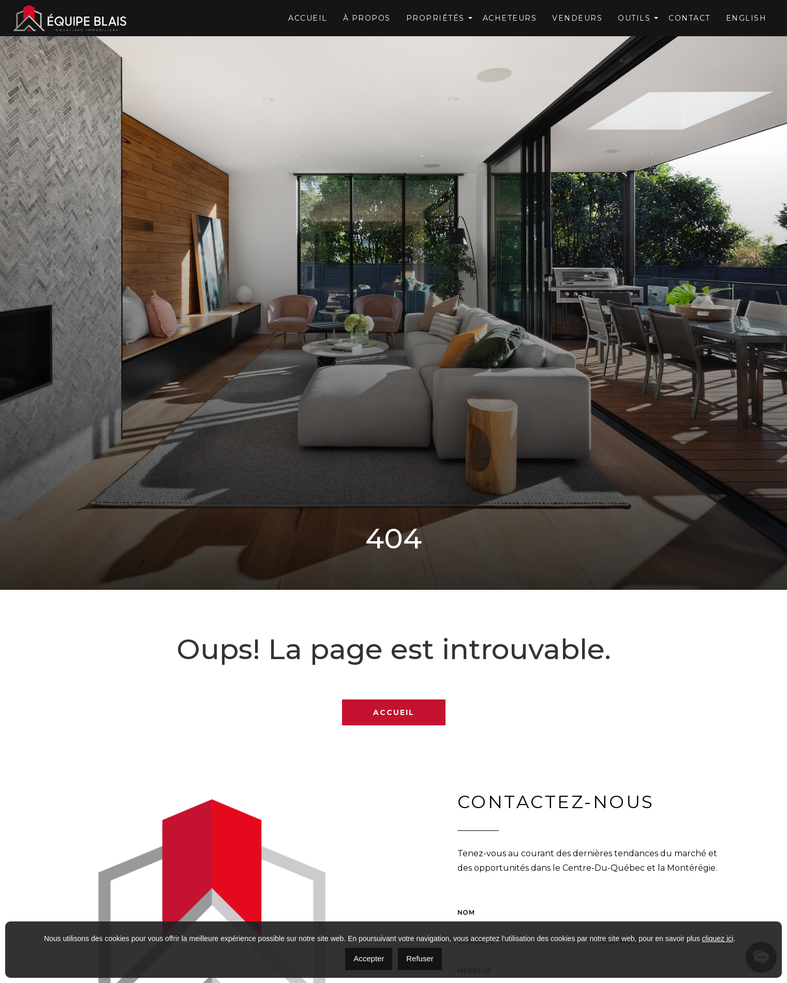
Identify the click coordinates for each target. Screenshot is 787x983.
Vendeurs (577, 18)
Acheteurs (510, 18)
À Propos (367, 18)
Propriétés (435, 18)
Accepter (368, 958)
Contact (689, 18)
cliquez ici (718, 938)
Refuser (420, 958)
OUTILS (634, 18)
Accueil (308, 18)
